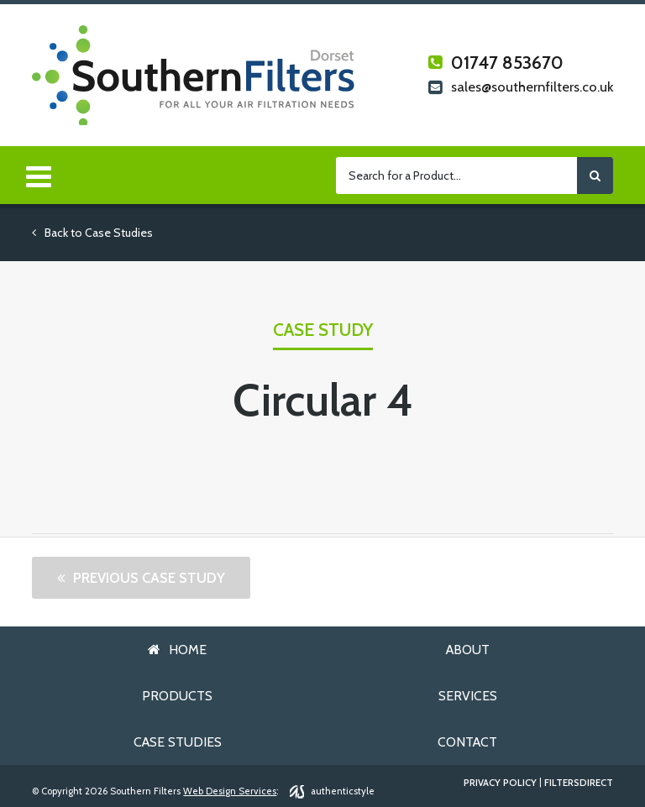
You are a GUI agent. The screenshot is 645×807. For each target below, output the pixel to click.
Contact (467, 742)
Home (188, 650)
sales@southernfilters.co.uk (520, 88)
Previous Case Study (149, 577)
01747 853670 (496, 62)
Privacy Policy (500, 783)
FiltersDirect (578, 783)
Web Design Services (229, 791)
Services (467, 696)
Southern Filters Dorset (193, 75)
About (468, 650)
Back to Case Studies (92, 232)
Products (177, 696)
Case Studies (178, 742)
